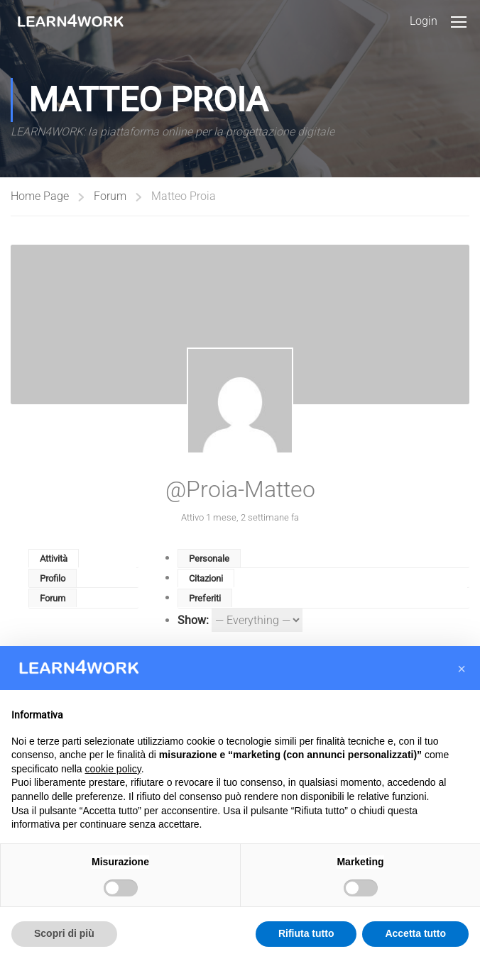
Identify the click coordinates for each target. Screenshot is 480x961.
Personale (209, 558)
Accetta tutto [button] (415, 933)
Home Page (40, 196)
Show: (193, 620)
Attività (53, 558)
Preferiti (205, 598)
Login (423, 21)
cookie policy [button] (113, 768)
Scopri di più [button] (64, 933)
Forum (110, 196)
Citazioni (206, 578)
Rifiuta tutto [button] (306, 933)
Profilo (52, 578)
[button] (461, 668)
